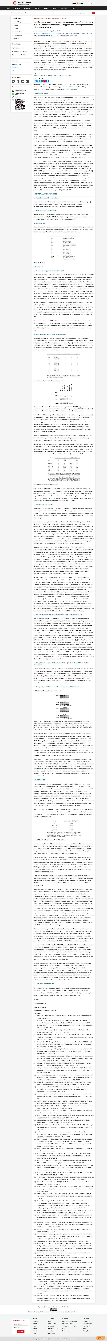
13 (34, 1094)
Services (64, 8)
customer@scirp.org (20, 90)
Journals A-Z (36, 1321)
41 (34, 1262)
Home (8, 8)
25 (56, 543)
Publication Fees (18, 35)
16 (82, 141)
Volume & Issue (66, 1331)
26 (34, 1172)
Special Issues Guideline (19, 55)
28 (69, 584)
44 (34, 1279)
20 (45, 596)
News (46, 8)
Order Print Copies (67, 1323)
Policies (86, 1319)
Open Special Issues (18, 48)
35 (34, 1229)
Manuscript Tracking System (69, 1321)
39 (54, 931)
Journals (27, 8)
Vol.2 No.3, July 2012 (60, 18)
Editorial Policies (51, 1323)
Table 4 (36, 840)
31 (72, 594)
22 (34, 1148)
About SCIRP (52, 1319)
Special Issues (51, 1333)
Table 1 (49, 202)
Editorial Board (18, 31)
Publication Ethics (88, 1323)
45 (34, 1286)
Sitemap (35, 1328)
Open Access (86, 1321)
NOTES (36, 999)
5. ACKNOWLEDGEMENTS (44, 984)
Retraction (86, 1328)
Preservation (86, 1326)
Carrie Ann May (48, 31)
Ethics (49, 1321)
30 (57, 594)
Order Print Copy (17, 64)
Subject (35, 1323)
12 (34, 1087)
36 (44, 867)
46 (34, 1295)
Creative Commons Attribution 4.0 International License (65, 1312)
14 (75, 136)
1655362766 (18, 97)
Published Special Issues (19, 51)
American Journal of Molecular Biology (44, 18)
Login (91, 3)
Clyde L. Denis (56, 31)
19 (34, 1125)
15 (69, 139)
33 (34, 1215)
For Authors (50, 1326)
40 (39, 936)
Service (65, 1319)
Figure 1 (70, 343)
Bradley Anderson (38, 31)
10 (66, 959)
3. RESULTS (38, 267)
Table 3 (88, 446)
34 (34, 1222)
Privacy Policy (86, 1331)
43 (34, 1272)
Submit (74, 8)
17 (78, 231)
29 (76, 587)
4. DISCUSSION (39, 780)
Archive (16, 28)
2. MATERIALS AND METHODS (45, 194)
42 (34, 1267)
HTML (56, 35)
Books (37, 8)
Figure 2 (36, 721)
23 (74, 219)
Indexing (16, 38)
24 (34, 1160)
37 (86, 896)
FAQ (13, 70)
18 (34, 1120)
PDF (52, 35)
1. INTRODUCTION (41, 93)
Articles (17, 8)
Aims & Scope (18, 22)
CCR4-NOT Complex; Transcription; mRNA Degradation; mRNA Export (52, 75)
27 (34, 1177)
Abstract (36, 39)
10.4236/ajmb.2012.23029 (43, 35)
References (37, 1013)
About (54, 8)
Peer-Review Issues (52, 1328)
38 (34, 1243)
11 (34, 1082)
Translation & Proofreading (69, 1326)
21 (84, 878)
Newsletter (15, 61)
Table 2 (36, 381)
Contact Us (15, 67)
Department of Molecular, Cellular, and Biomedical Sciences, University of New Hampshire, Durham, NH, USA (63, 33)
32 (34, 1210)
